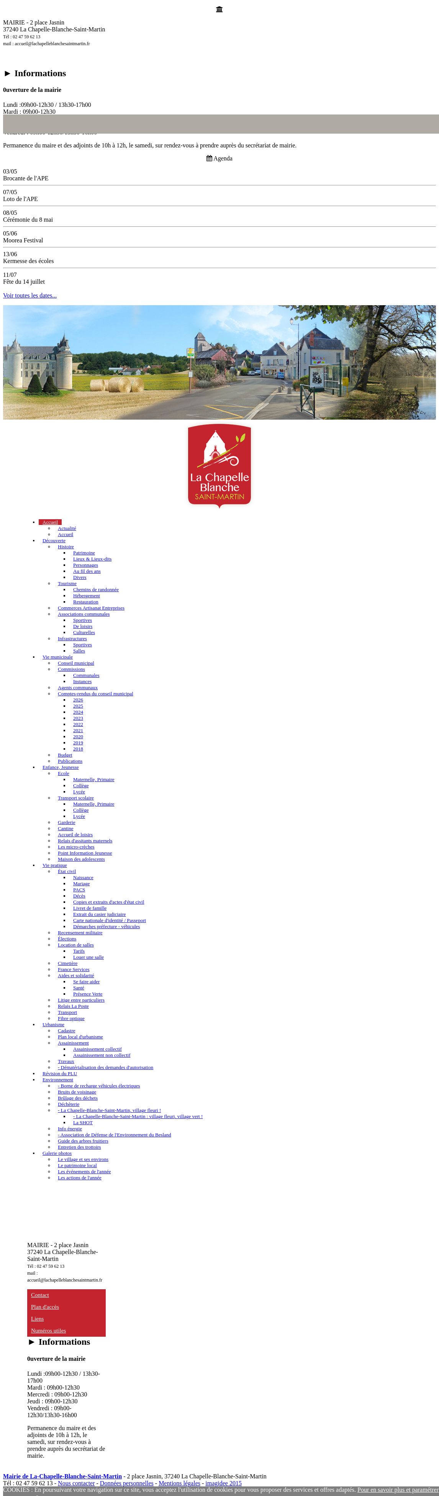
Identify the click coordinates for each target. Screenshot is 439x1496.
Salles (79, 651)
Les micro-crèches (76, 847)
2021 (78, 730)
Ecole (63, 773)
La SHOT (83, 1122)
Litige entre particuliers (81, 1000)
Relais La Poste (73, 1006)
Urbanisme (53, 1024)
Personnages (85, 565)
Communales (86, 675)
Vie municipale (58, 657)
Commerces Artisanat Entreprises (91, 608)
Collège (80, 785)
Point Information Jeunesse (85, 853)
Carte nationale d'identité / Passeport (109, 920)
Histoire (66, 546)
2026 (78, 700)
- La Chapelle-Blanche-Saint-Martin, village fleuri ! (109, 1110)
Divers (80, 577)
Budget (65, 755)
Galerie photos (57, 1153)
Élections (67, 939)
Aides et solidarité (76, 975)
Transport (67, 1012)
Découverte (54, 540)
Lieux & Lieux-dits (92, 559)
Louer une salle (88, 957)
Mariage (81, 883)
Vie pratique (55, 865)
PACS (79, 890)
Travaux (66, 1061)
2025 (78, 706)
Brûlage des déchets (78, 1098)
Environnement (58, 1079)
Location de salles (76, 945)
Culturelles (84, 632)
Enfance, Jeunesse (61, 767)
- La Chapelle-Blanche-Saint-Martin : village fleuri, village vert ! (138, 1116)
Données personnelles (127, 1483)
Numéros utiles (48, 1331)
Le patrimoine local (77, 1165)
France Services (74, 969)
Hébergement (86, 595)
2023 (78, 718)
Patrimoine (84, 553)
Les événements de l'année (84, 1171)
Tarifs (79, 951)
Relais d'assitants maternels (85, 841)
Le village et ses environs (83, 1159)
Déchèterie (68, 1104)
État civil (67, 871)
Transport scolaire (76, 798)
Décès (79, 896)
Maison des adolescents (81, 859)
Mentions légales (179, 1483)
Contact (40, 1295)
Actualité (67, 528)
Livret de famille (89, 908)
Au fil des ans (87, 571)
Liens (37, 1319)
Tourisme (67, 583)
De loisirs (82, 626)
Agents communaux (78, 687)
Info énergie (70, 1128)
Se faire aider (86, 981)
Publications (70, 761)
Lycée (79, 792)
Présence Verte (88, 994)
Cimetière (67, 963)
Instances (82, 681)
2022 (78, 724)
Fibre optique (71, 1018)
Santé (78, 988)
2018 (78, 749)
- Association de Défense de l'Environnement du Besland (114, 1135)
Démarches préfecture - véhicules (106, 926)
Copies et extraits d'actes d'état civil (108, 902)
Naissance (83, 877)
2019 (78, 743)
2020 (78, 736)
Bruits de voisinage (77, 1092)
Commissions (71, 669)
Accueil (50, 522)
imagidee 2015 (223, 1483)
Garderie (66, 822)
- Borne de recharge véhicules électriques (99, 1086)
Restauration (85, 602)
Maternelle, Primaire (94, 779)
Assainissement (73, 1043)
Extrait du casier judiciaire (99, 914)
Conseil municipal (76, 663)
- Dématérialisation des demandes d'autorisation (105, 1067)
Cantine (65, 828)
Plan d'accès (45, 1307)
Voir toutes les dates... (30, 295)
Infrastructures (72, 638)
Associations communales (84, 614)
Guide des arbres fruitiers (83, 1141)
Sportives (82, 620)
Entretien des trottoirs (79, 1147)
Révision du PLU (60, 1073)
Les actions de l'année (80, 1177)
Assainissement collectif (97, 1049)
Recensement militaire (80, 932)
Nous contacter (76, 1483)
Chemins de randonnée (96, 589)
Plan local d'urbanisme (80, 1037)
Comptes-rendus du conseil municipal (95, 693)
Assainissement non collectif (101, 1055)
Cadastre (66, 1030)
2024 (78, 712)
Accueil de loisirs (75, 834)
